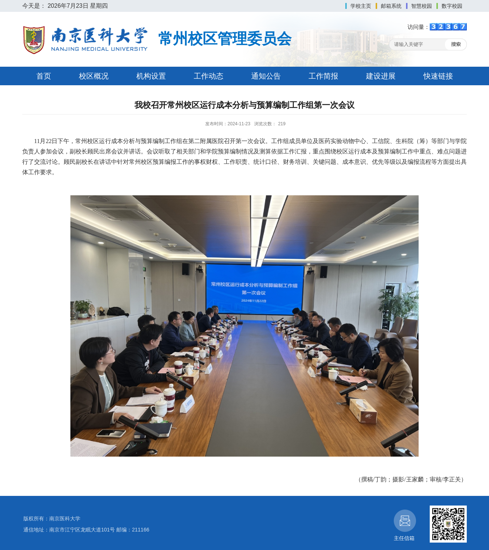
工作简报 (323, 76)
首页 (43, 76)
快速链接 (438, 76)
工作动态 (208, 76)
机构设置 (151, 76)
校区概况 (94, 76)
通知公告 (266, 76)
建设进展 (381, 76)
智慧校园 (421, 6)
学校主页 (360, 6)
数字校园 (452, 6)
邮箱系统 (391, 6)
